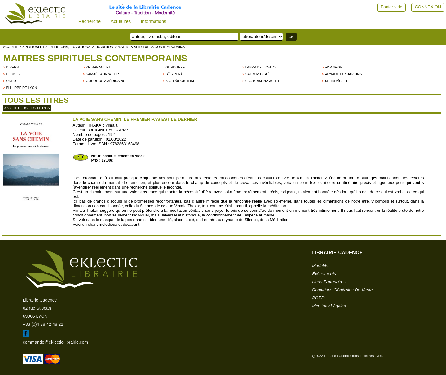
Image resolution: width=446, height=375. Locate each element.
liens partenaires (329, 281)
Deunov (13, 74)
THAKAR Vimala (103, 125)
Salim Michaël (258, 74)
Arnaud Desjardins (343, 74)
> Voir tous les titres (27, 108)
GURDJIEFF (175, 67)
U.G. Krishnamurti (262, 81)
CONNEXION (428, 6)
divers (12, 67)
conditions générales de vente (342, 289)
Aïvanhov (333, 67)
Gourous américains (105, 81)
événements (324, 273)
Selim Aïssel (336, 81)
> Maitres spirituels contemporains (150, 47)
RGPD (318, 297)
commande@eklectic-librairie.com (55, 342)
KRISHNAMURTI (99, 67)
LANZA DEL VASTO (260, 67)
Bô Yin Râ (173, 74)
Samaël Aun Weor (102, 74)
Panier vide (391, 6)
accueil (10, 47)
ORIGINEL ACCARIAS (109, 130)
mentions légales (329, 305)
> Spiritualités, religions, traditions (55, 47)
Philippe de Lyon (21, 87)
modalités (321, 265)
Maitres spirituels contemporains (95, 58)
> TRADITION (102, 47)
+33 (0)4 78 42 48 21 (43, 324)
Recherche (89, 21)
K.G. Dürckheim (179, 81)
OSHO (11, 81)
